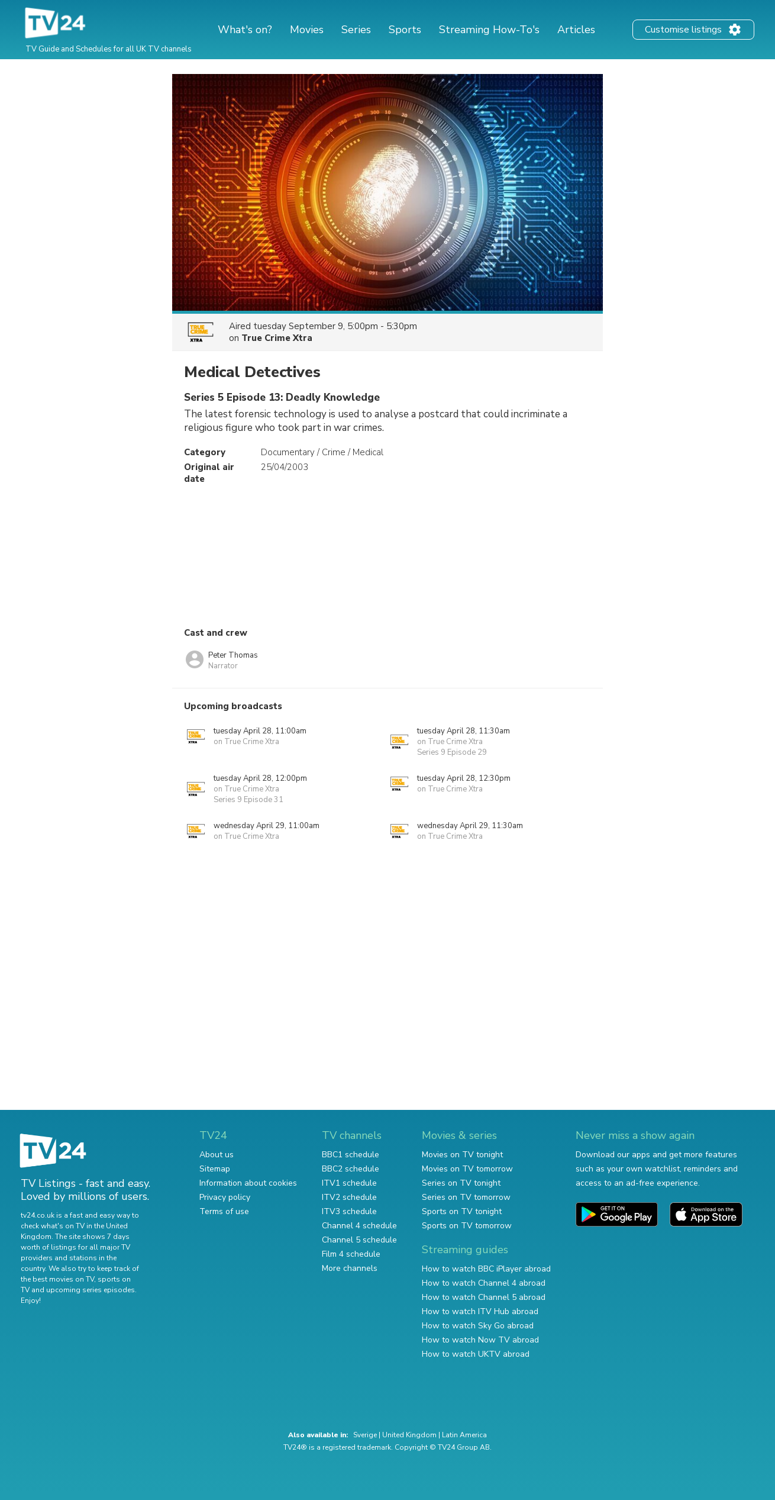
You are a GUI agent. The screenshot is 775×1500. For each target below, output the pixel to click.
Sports (405, 29)
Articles (576, 29)
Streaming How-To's (489, 29)
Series (356, 29)
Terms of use (224, 1211)
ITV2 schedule (349, 1197)
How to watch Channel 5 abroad (483, 1297)
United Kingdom (409, 1435)
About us (216, 1154)
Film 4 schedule (351, 1254)
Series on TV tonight (461, 1183)
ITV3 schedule (349, 1211)
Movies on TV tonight (462, 1154)
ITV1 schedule (349, 1183)
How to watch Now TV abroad (480, 1340)
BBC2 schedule (350, 1168)
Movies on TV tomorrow (467, 1168)
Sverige (365, 1435)
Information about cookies (248, 1183)
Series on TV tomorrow (466, 1197)
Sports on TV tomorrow (467, 1225)
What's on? (245, 29)
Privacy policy (224, 1197)
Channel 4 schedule (359, 1225)
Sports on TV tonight (462, 1211)
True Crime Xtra (276, 338)
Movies (307, 29)
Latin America (464, 1435)
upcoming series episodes (90, 1290)
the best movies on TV (57, 1279)
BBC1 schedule (350, 1154)
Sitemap (214, 1168)
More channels (349, 1268)
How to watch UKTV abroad (475, 1354)
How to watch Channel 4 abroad (483, 1283)
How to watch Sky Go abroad (478, 1325)
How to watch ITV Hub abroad (480, 1311)
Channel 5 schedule (359, 1239)
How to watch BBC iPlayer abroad (486, 1268)
